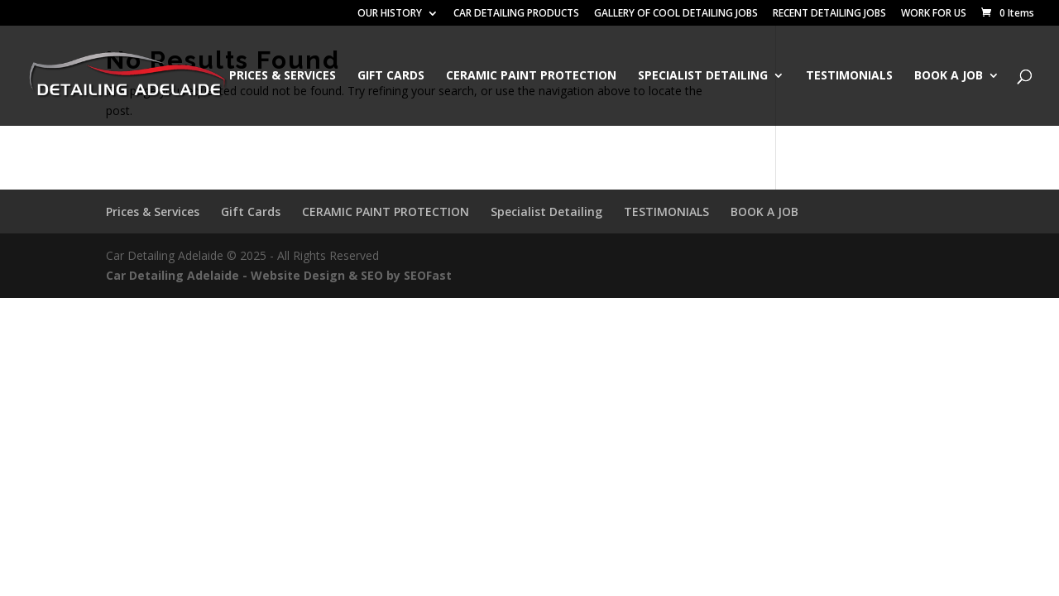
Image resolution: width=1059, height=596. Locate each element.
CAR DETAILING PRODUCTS (516, 14)
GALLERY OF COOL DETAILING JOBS (676, 14)
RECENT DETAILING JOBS (829, 14)
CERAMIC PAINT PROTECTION (531, 76)
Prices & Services (282, 76)
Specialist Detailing (703, 76)
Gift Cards (390, 76)
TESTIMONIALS (849, 76)
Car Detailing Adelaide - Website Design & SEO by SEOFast (279, 275)
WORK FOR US (933, 14)
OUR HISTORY (389, 14)
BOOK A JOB (948, 76)
